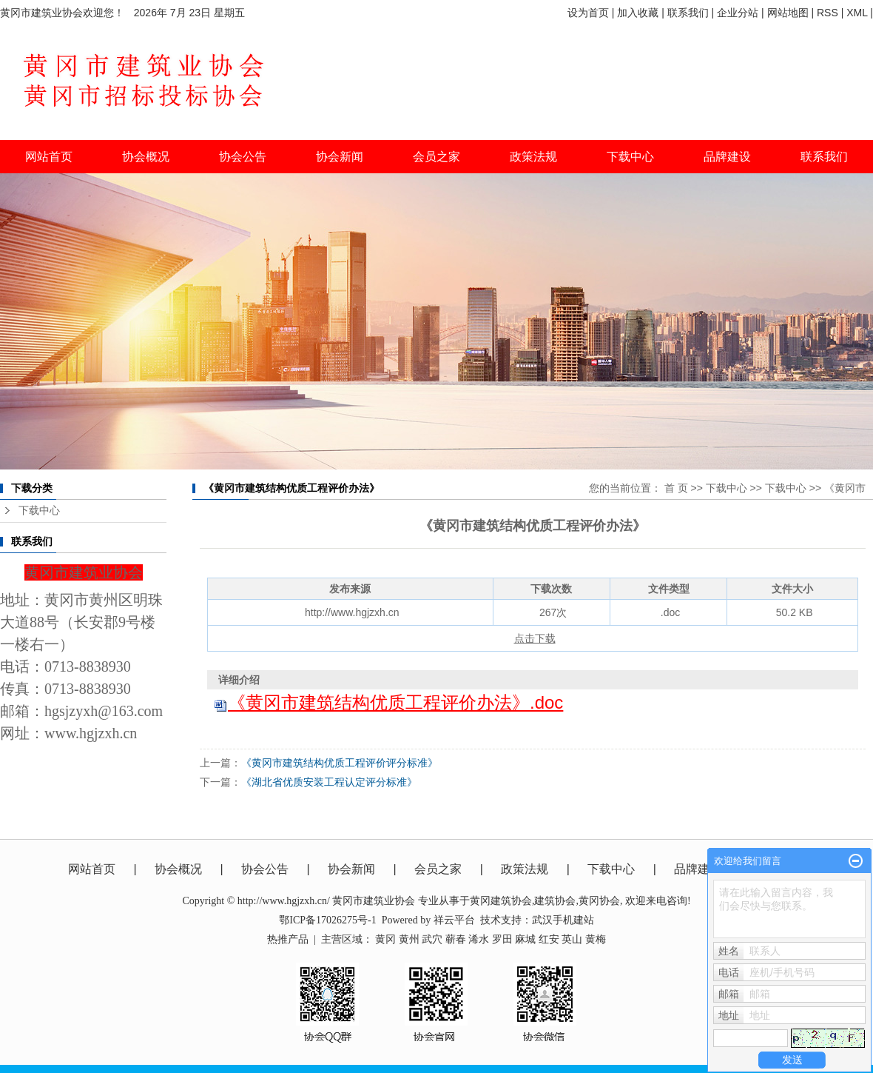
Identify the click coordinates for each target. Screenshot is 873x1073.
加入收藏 (637, 13)
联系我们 (688, 13)
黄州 (409, 939)
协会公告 (265, 869)
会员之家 (438, 869)
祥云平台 (454, 920)
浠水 (478, 939)
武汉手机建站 (563, 920)
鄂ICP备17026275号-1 (327, 920)
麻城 (525, 939)
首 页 (676, 488)
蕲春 (455, 939)
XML (856, 13)
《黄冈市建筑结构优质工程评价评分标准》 (339, 763)
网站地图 (788, 13)
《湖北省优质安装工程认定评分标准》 (329, 782)
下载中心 (630, 156)
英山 (572, 939)
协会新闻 (351, 869)
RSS (827, 13)
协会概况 (178, 869)
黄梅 (595, 939)
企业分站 (737, 13)
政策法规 (524, 869)
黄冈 (385, 939)
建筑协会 (555, 900)
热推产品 (288, 939)
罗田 (502, 939)
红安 (549, 939)
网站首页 (49, 156)
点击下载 (535, 638)
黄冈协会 (599, 900)
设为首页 (588, 13)
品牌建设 (697, 869)
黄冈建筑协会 (501, 900)
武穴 (432, 939)
